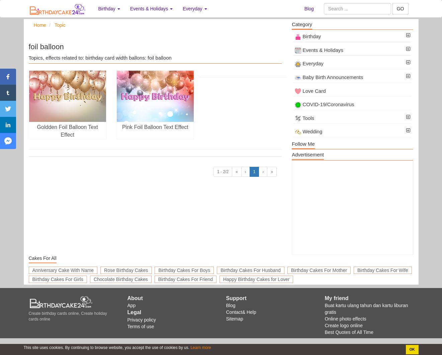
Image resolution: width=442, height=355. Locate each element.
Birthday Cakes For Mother (319, 270)
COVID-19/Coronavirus (324, 104)
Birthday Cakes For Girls (57, 279)
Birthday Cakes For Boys (184, 270)
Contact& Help (241, 312)
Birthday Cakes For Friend (185, 279)
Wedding (308, 131)
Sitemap (234, 319)
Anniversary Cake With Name (63, 270)
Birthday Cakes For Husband (250, 270)
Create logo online (344, 325)
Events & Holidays (319, 50)
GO (400, 8)
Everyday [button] (195, 8)
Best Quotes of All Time (349, 332)
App (131, 305)
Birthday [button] (109, 8)
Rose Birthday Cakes (126, 270)
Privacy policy (141, 320)
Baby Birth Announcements (329, 77)
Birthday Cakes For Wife (382, 270)
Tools (304, 118)
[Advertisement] (352, 208)
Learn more (200, 347)
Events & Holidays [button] (151, 8)
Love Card (310, 91)
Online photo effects (345, 319)
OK (412, 349)
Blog (309, 8)
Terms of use (140, 326)
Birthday (308, 36)
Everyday (309, 63)
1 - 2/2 (223, 171)
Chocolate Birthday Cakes (121, 279)
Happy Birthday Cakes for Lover (256, 279)
